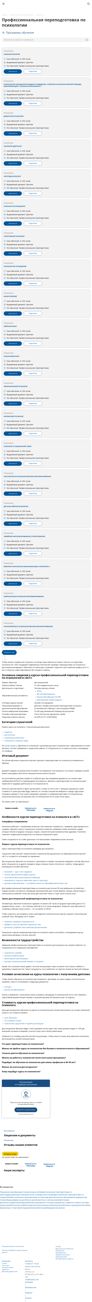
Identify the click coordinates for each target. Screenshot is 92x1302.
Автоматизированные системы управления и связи (49, 1202)
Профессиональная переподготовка (63, 1256)
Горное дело (31, 1200)
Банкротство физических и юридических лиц (32, 1194)
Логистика (8, 1202)
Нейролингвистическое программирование (24, 596)
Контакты (29, 1261)
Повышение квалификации (61, 1252)
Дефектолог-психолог (14, 116)
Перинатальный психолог (16, 386)
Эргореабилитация (39, 1208)
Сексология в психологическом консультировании (27, 476)
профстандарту (11, 746)
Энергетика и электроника (47, 1200)
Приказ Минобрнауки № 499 (48, 697)
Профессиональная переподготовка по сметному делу (30, 1197)
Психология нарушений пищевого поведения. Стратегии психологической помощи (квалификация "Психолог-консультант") (42, 85)
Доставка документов (9, 1271)
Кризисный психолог (14, 416)
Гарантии (5, 1269)
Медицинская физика (56, 1208)
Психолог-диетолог (13, 146)
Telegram (28, 1293)
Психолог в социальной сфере (17, 446)
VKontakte (29, 1282)
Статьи (4, 1263)
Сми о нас (5, 1265)
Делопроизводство (20, 1202)
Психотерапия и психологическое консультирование (28, 626)
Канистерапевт (10, 296)
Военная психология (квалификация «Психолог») (27, 566)
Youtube (28, 1298)
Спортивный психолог (14, 236)
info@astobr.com (32, 1279)
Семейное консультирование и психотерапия (24, 536)
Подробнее (33, 71)
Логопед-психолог (12, 176)
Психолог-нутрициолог (14, 206)
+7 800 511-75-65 (32, 1264)
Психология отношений (15, 266)
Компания (6, 1261)
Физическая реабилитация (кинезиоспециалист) (30, 1205)
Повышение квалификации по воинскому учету (19, 1192)
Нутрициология (56, 1205)
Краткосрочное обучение (64, 1249)
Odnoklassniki (30, 1287)
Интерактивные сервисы (64, 1259)
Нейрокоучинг (10, 326)
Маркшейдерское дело (16, 1200)
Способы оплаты (8, 1267)
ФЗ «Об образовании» (46, 694)
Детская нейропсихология (16, 506)
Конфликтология (12, 54)
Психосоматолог (11, 356)
